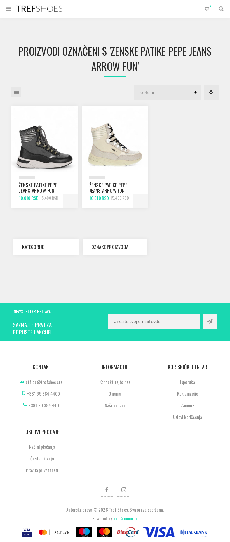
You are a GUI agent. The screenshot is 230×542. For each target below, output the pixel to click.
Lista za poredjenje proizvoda (211, 92)
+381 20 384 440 (44, 405)
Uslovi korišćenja (187, 417)
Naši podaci (115, 405)
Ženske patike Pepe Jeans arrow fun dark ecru (108, 190)
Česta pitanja (42, 458)
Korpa (210, 6)
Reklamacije (187, 393)
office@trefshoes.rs (44, 382)
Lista (16, 92)
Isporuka (187, 382)
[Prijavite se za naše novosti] (154, 321)
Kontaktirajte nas (115, 382)
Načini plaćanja (42, 446)
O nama (115, 393)
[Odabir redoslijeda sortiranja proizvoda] (167, 92)
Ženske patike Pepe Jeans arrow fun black (38, 190)
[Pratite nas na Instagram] (123, 490)
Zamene (187, 405)
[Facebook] (106, 490)
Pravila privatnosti (42, 470)
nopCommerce (125, 518)
